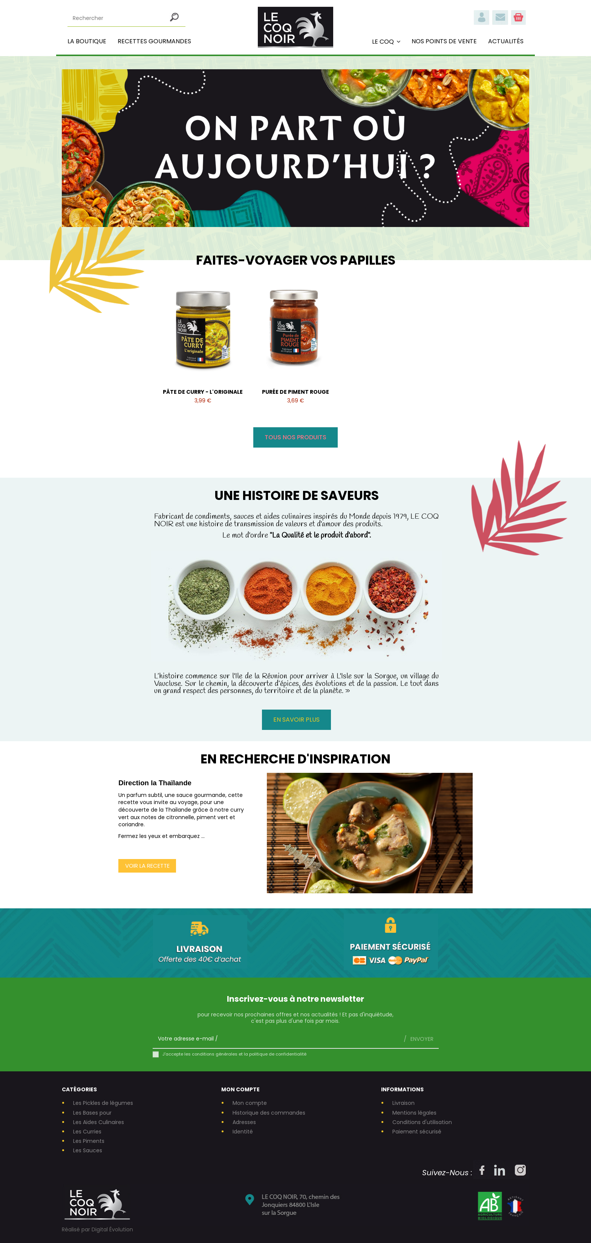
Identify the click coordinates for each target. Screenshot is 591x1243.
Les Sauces (87, 1150)
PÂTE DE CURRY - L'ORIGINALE (203, 392)
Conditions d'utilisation (422, 1122)
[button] (386, 41)
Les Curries (87, 1131)
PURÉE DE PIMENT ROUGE (295, 392)
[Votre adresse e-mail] (275, 1039)
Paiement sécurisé (416, 1131)
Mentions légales (414, 1113)
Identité (243, 1131)
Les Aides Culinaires (98, 1122)
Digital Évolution (112, 1229)
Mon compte (250, 1103)
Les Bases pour (92, 1113)
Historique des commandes (269, 1113)
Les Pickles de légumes (103, 1103)
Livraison (403, 1103)
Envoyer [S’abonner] (421, 1039)
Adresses (244, 1122)
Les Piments (88, 1141)
